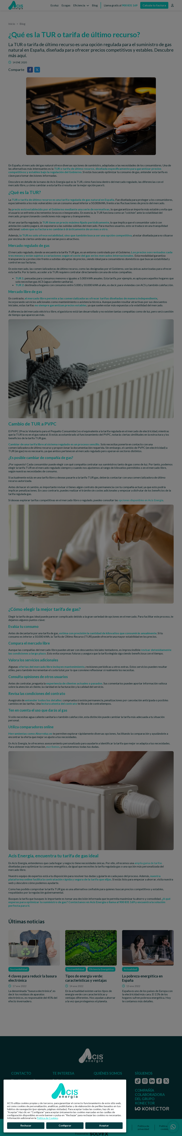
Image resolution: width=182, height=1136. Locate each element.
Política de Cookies (47, 1118)
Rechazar (25, 1125)
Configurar (65, 1125)
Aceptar (104, 1125)
